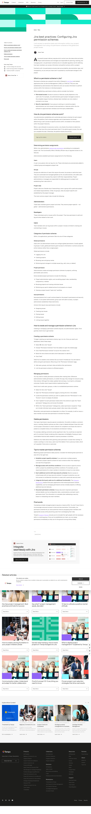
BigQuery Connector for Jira (27, 724)
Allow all (81, 802)
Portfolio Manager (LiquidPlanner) (31, 771)
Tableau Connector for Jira (30, 785)
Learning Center (72, 780)
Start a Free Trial (11, 75)
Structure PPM (27, 783)
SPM (27, 2)
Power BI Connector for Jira (30, 774)
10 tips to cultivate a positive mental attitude (74, 605)
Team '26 (83, 764)
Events (70, 760)
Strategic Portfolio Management (77, 725)
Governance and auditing (52, 771)
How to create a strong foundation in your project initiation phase (15, 644)
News (70, 767)
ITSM (47, 773)
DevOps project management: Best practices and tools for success (15, 605)
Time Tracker (27, 787)
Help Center (71, 782)
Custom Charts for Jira (29, 763)
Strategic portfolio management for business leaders (62, 726)
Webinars (71, 774)
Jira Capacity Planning (51, 786)
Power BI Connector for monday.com (32, 776)
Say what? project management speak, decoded (44, 605)
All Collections (49, 754)
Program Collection (50, 758)
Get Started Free (82, 2)
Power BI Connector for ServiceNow (32, 778)
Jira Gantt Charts (50, 790)
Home (35, 29)
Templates (71, 771)
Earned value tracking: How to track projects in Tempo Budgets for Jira (45, 644)
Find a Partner (84, 754)
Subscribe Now (10, 761)
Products (14, 2)
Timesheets (26, 789)
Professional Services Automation (54, 775)
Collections (21, 2)
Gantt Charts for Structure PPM (31, 767)
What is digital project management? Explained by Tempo (75, 644)
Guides (70, 765)
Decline (80, 810)
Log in (61, 2)
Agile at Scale (49, 769)
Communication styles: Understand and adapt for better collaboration (15, 682)
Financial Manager (28, 765)
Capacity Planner (28, 758)
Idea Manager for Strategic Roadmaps (32, 769)
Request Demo (74, 137)
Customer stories (73, 758)
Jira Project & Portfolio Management (54, 784)
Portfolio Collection (50, 756)
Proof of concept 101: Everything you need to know (45, 682)
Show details (19, 808)
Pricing (39, 2)
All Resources (72, 754)
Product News (72, 769)
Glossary (71, 763)
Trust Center (72, 784)
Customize (81, 806)
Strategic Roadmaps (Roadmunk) (31, 780)
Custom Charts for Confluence (42, 725)
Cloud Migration (72, 787)
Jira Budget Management (51, 788)
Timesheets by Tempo (8, 724)
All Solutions (49, 767)
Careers (83, 762)
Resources (33, 2)
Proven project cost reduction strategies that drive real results (73, 682)
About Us (83, 760)
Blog (39, 29)
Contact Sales (69, 2)
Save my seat (61, 6)
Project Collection (50, 760)
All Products (26, 754)
